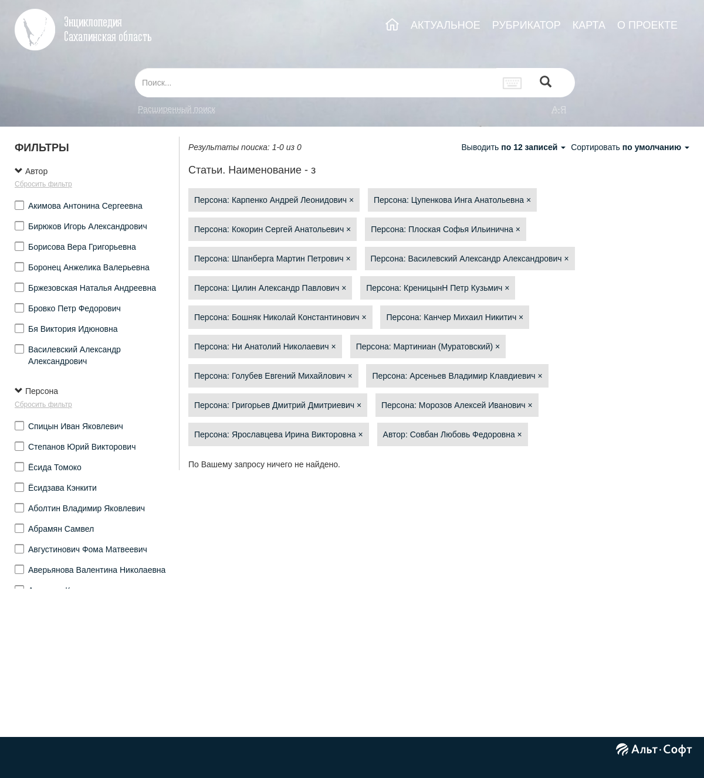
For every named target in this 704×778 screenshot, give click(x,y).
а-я (559, 109)
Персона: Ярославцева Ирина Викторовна (278, 434)
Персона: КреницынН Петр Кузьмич (437, 288)
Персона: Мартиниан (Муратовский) (428, 346)
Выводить (514, 147)
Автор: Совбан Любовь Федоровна (452, 434)
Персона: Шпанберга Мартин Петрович (272, 258)
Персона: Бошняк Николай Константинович (280, 317)
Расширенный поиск (176, 109)
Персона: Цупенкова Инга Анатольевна (452, 200)
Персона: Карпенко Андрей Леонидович (274, 200)
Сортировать (630, 147)
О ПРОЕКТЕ (647, 25)
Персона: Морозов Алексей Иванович (457, 405)
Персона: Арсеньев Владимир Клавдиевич (457, 375)
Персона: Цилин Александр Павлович (270, 288)
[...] (315, 82)
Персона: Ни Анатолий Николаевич (265, 346)
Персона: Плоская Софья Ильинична (445, 229)
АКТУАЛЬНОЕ (445, 25)
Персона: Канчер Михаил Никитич (454, 317)
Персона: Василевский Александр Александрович (470, 258)
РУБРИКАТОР (526, 25)
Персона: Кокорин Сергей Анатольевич (272, 229)
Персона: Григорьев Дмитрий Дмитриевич (277, 405)
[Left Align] (545, 83)
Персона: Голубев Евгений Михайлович (273, 375)
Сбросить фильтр (43, 184)
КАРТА (589, 25)
